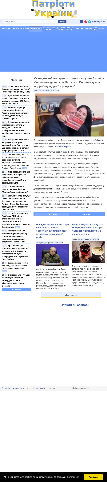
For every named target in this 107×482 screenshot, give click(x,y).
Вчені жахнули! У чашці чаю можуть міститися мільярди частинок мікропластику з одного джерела (16, 290)
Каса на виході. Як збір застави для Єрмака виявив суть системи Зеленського (15, 275)
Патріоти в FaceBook (74, 314)
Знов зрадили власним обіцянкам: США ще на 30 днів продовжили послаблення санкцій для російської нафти (16, 187)
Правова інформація (35, 398)
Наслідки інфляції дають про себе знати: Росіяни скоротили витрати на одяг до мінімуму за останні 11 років (15, 122)
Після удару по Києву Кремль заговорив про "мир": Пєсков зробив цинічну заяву (16, 99)
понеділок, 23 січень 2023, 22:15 (46, 100)
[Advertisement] (53, 62)
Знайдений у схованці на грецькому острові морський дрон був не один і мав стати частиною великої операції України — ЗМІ (16, 155)
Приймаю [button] (93, 477)
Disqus (86, 224)
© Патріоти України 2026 (13, 398)
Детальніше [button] (73, 477)
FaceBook (52, 224)
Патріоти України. (63, 156)
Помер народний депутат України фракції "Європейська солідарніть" (15, 199)
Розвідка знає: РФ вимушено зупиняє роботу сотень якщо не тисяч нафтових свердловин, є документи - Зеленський (14, 246)
